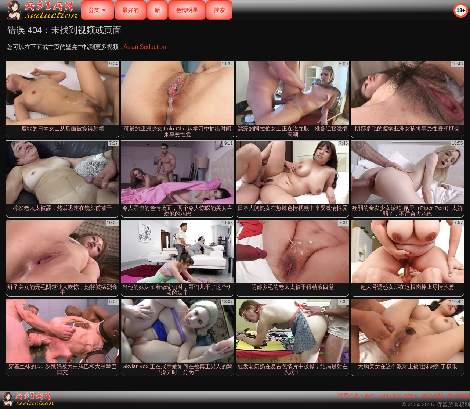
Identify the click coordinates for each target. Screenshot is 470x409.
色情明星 (187, 10)
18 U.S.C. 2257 (398, 395)
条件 (369, 395)
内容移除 (433, 395)
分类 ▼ (97, 10)
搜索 (219, 10)
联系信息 (348, 395)
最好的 (130, 10)
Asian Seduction (144, 47)
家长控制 (459, 395)
